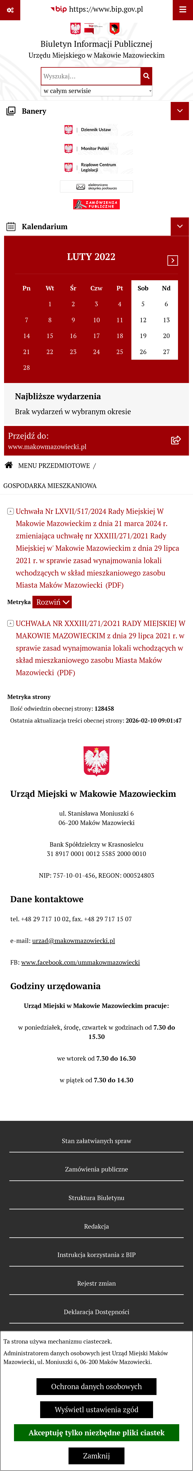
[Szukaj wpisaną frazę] (146, 76)
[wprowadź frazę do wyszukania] (91, 76)
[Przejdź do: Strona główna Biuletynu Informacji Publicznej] (8, 465)
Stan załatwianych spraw (96, 1141)
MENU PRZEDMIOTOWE (54, 465)
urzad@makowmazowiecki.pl (73, 941)
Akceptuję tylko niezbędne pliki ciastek (97, 1433)
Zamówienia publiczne (96, 1169)
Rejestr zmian (96, 1283)
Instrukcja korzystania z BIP (96, 1255)
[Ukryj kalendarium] (180, 226)
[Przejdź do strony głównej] (97, 43)
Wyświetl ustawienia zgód (96, 1409)
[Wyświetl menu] (183, 10)
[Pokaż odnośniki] (10, 10)
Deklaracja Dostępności (96, 1312)
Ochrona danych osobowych (96, 1386)
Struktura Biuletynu (96, 1198)
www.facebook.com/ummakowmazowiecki (80, 962)
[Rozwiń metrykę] (52, 602)
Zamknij (96, 1456)
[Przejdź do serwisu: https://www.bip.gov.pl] (96, 9)
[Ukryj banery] (180, 111)
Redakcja (96, 1226)
